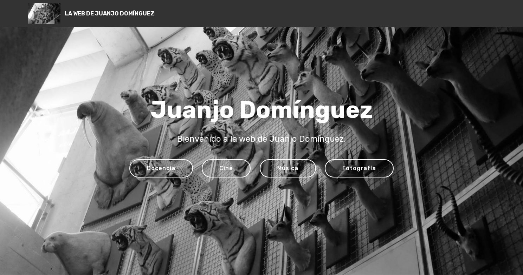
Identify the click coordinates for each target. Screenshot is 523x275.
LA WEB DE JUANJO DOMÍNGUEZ (109, 13)
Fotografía (359, 168)
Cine (226, 168)
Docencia (161, 168)
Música (287, 168)
